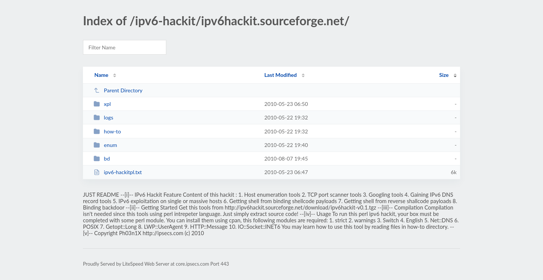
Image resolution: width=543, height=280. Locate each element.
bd (102, 158)
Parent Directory (118, 90)
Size (444, 75)
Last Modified (280, 75)
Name (101, 75)
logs (103, 117)
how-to (107, 131)
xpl (102, 104)
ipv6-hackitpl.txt (118, 172)
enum (105, 145)
